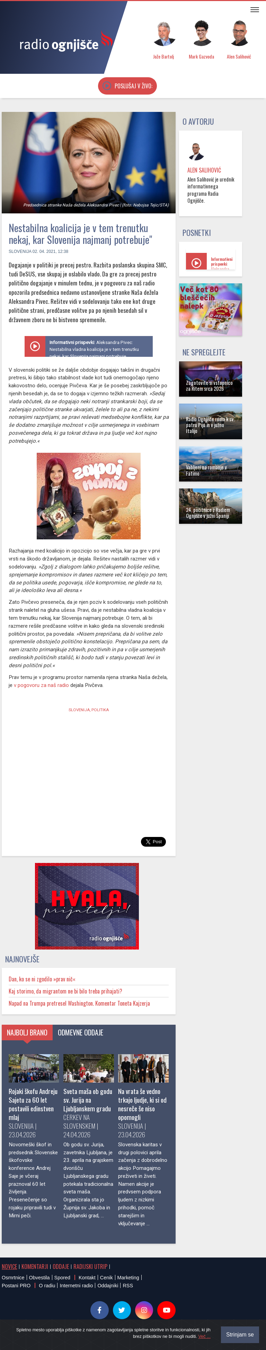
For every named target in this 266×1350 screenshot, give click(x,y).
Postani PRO (16, 1285)
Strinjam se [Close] (240, 1335)
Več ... (204, 1336)
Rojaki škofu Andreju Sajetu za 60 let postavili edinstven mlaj (33, 1104)
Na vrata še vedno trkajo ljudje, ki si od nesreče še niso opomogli (142, 1104)
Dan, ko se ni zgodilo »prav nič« (42, 979)
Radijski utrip (90, 1266)
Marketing (128, 1277)
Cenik (106, 1277)
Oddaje (61, 1266)
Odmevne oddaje (80, 1032)
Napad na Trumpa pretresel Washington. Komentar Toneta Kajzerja (79, 1003)
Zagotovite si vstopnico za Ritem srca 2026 (209, 385)
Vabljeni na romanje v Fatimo (206, 470)
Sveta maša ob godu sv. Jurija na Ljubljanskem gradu (87, 1099)
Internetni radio (76, 1285)
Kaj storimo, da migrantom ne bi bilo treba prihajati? (65, 991)
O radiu (47, 1285)
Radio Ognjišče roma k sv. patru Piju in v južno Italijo (210, 425)
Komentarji (34, 1266)
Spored (62, 1277)
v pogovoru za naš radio (41, 685)
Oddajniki (107, 1285)
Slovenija (20, 251)
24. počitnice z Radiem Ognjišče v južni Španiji (208, 512)
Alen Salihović (204, 170)
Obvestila (39, 1277)
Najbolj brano (27, 1032)
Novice (9, 1266)
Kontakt (87, 1277)
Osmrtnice (13, 1277)
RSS (128, 1285)
